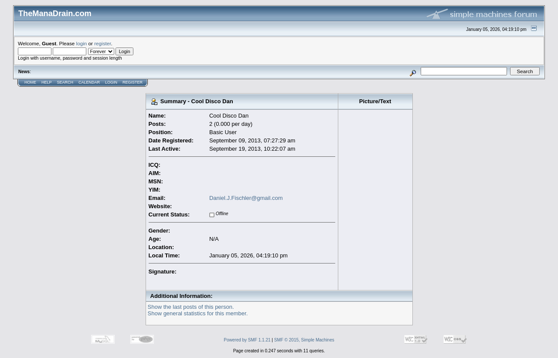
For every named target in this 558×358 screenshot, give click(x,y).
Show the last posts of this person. (191, 307)
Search (65, 82)
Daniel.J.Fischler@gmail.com (246, 198)
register (102, 43)
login (81, 43)
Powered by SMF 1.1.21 (247, 340)
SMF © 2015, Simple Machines (304, 340)
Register (132, 82)
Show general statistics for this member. (198, 313)
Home (30, 82)
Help (46, 82)
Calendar (89, 82)
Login (111, 82)
